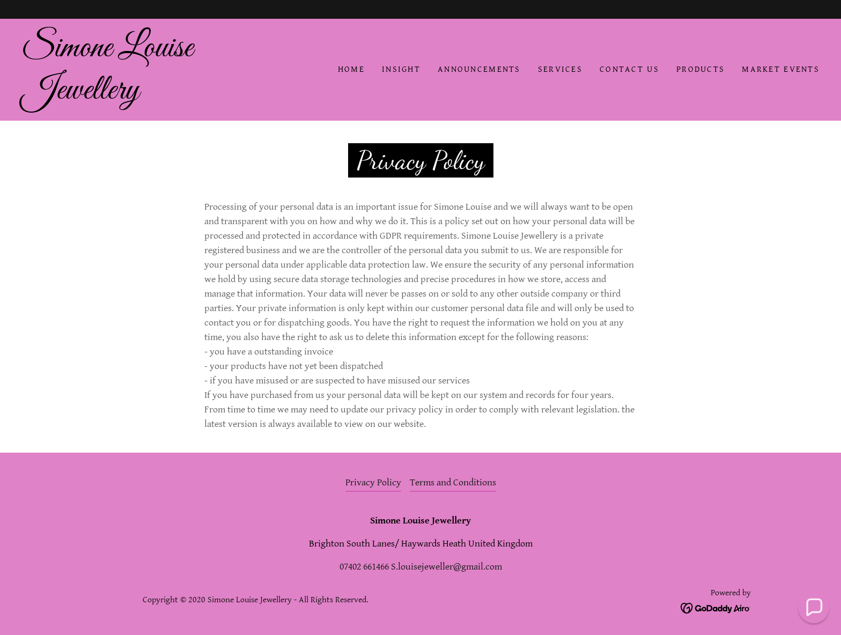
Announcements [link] (479, 69)
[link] (132, 95)
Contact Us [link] (629, 69)
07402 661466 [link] (364, 566)
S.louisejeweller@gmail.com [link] (446, 566)
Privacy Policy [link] (373, 482)
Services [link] (560, 69)
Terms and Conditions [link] (453, 482)
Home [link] (351, 69)
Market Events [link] (781, 69)
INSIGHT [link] (401, 69)
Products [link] (700, 69)
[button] (814, 608)
